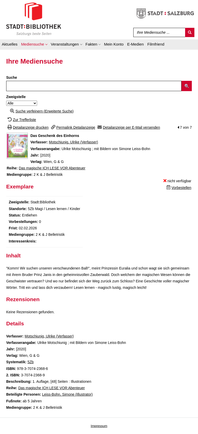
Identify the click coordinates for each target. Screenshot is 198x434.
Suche (11, 77)
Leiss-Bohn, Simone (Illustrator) (67, 394)
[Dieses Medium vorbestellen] (178, 188)
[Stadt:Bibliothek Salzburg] (33, 19)
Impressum (99, 426)
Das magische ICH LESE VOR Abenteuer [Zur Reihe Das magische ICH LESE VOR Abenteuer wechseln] (52, 168)
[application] (34, 45)
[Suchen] (189, 32)
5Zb (30, 362)
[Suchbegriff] (158, 32)
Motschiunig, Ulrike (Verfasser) (73, 142)
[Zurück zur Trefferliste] (21, 120)
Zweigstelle (16, 97)
